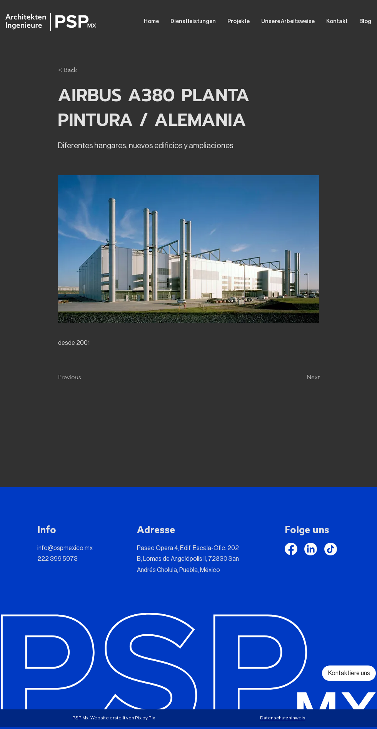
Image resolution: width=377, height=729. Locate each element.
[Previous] (83, 377)
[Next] (300, 377)
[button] (83, 70)
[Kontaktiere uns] (349, 673)
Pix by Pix (145, 718)
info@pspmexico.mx (65, 548)
